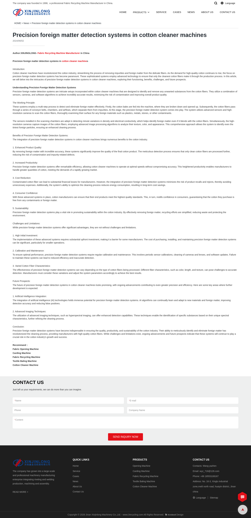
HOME (122, 12)
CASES (177, 12)
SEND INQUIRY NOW (125, 436)
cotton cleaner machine (74, 61)
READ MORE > (20, 492)
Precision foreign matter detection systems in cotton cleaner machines (66, 23)
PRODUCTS (139, 12)
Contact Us (78, 491)
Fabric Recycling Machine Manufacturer (59, 53)
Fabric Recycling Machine (145, 476)
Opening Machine (141, 466)
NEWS (191, 12)
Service (76, 471)
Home (76, 466)
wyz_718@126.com (209, 471)
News (26, 23)
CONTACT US (227, 12)
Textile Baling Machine (144, 481)
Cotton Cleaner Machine (145, 486)
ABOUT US (207, 12)
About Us (77, 486)
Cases (76, 476)
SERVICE (161, 12)
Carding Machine (141, 471)
